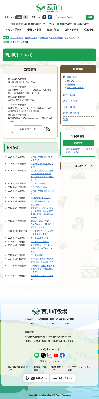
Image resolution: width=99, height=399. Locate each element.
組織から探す (66, 24)
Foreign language (19, 24)
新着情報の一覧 (28, 129)
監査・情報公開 (71, 113)
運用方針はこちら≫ (49, 361)
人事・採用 (69, 107)
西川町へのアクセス (40, 242)
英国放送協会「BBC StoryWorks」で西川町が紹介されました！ (42, 224)
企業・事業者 (72, 29)
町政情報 (88, 29)
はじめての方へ (35, 24)
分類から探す (83, 24)
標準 (19, 17)
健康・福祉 (53, 29)
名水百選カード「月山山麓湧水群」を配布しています (42, 248)
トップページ (16, 38)
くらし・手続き (14, 29)
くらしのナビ (78, 166)
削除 (26, 42)
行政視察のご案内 (39, 187)
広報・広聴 (69, 95)
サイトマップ (49, 24)
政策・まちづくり (72, 101)
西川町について (17, 42)
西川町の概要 (56, 38)
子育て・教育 (34, 29)
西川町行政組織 (38, 183)
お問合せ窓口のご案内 (41, 198)
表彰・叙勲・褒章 (75, 87)
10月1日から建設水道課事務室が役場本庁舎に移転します (43, 269)
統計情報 (71, 84)
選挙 (65, 119)
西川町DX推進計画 (39, 238)
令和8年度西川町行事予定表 (21, 100)
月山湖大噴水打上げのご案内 (21, 82)
